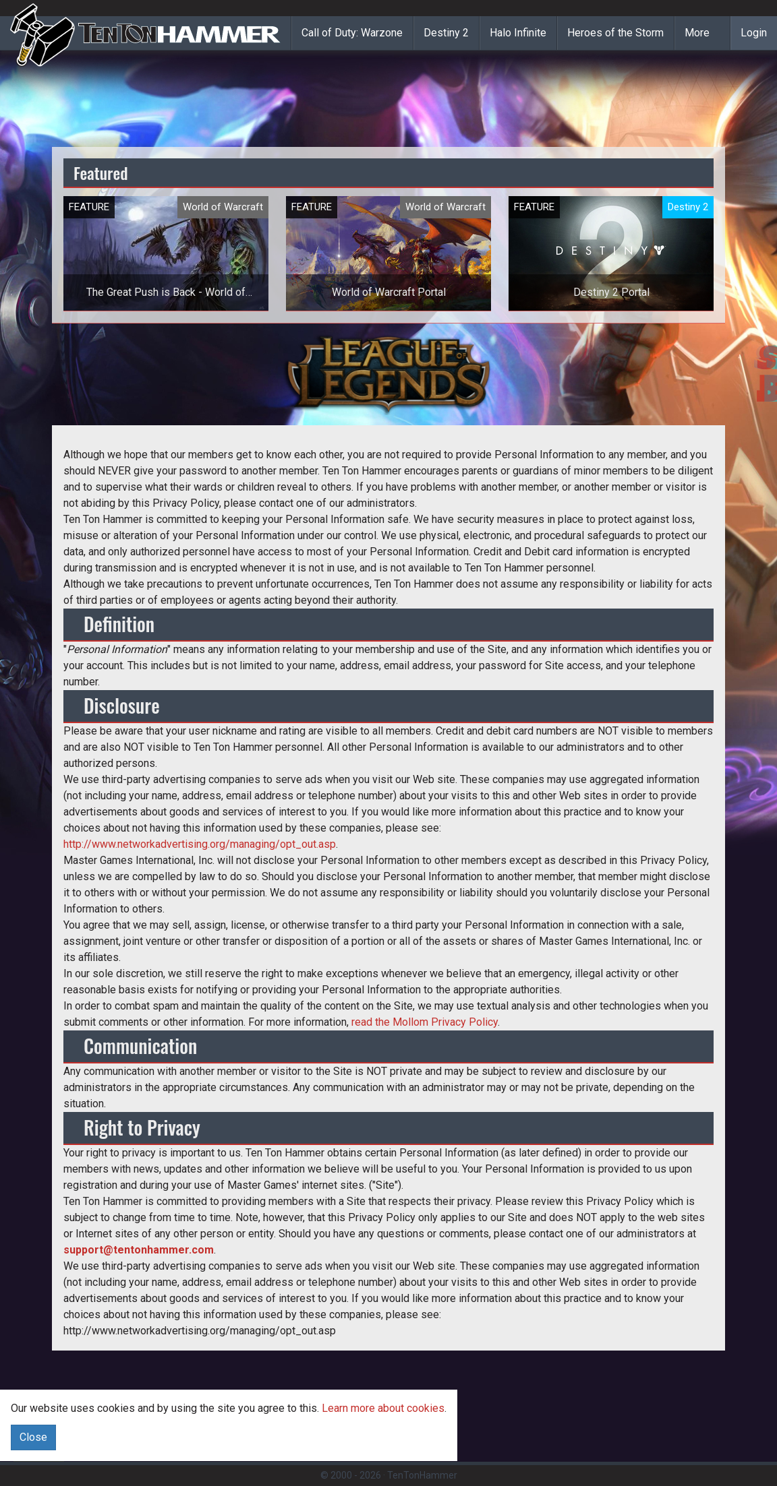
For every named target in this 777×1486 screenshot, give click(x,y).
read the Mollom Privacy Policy (424, 1022)
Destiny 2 (446, 32)
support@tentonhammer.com (138, 1249)
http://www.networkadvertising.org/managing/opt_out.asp (199, 844)
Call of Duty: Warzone (352, 32)
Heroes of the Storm (615, 32)
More (697, 32)
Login (754, 32)
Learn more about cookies (383, 1408)
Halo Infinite (518, 32)
